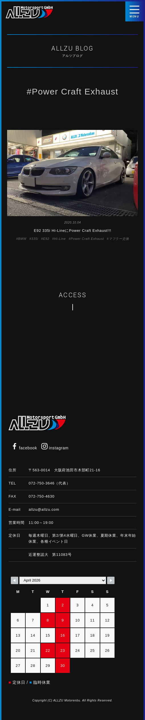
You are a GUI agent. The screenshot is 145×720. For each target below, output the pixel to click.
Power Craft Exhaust (87, 238)
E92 (46, 238)
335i (34, 238)
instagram (55, 448)
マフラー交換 (119, 238)
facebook (24, 448)
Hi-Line (60, 238)
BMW (22, 238)
